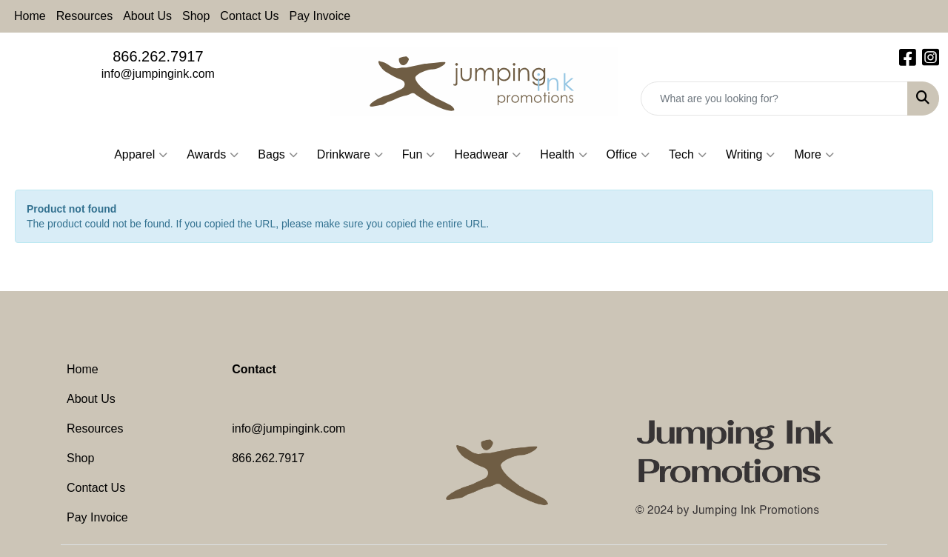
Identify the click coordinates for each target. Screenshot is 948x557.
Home (30, 16)
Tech (688, 155)
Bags (277, 155)
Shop (196, 16)
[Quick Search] (774, 98)
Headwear (487, 155)
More (813, 155)
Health (563, 155)
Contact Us (249, 16)
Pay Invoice (320, 16)
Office (628, 155)
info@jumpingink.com (158, 73)
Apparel (140, 155)
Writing (750, 155)
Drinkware (350, 155)
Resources (84, 16)
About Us (147, 16)
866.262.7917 (158, 56)
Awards (212, 155)
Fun (418, 155)
